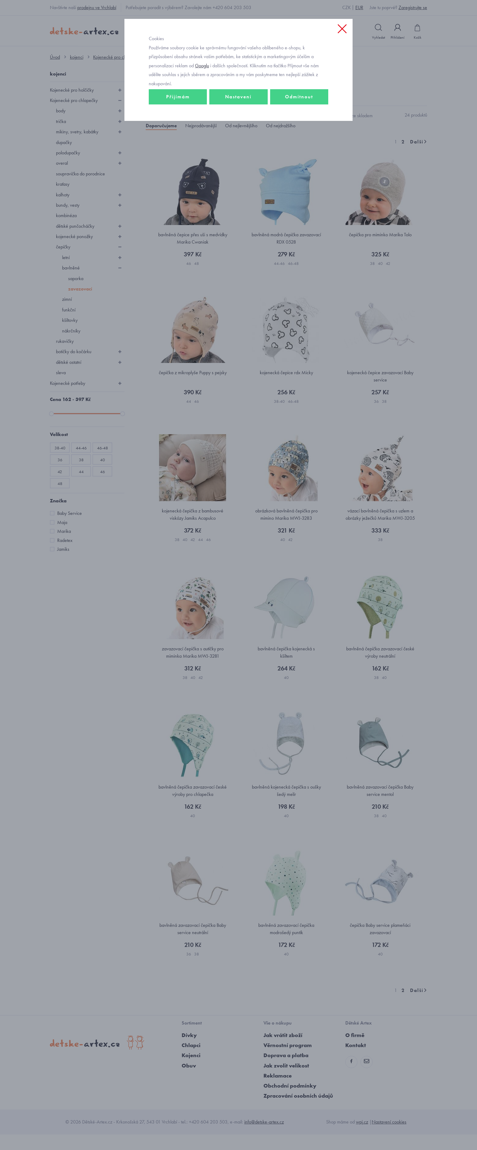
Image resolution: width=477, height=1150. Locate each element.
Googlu (202, 92)
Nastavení (238, 124)
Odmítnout (299, 124)
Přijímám (178, 124)
